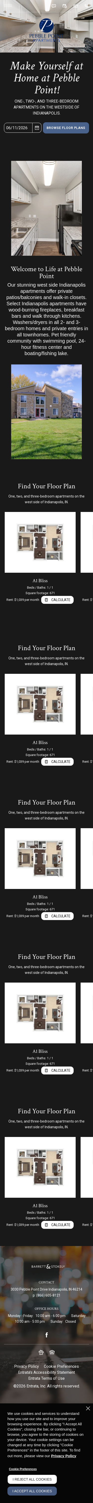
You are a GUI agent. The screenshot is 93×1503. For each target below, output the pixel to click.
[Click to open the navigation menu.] (8, 5)
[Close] (88, 1408)
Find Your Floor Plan (46, 486)
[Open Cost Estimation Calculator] (57, 600)
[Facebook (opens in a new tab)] (47, 1335)
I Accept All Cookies (32, 1491)
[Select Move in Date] (18, 128)
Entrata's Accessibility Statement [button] (46, 1372)
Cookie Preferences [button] (61, 1366)
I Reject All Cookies (32, 1479)
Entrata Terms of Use (46, 1378)
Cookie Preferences (23, 1469)
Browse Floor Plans (66, 128)
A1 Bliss (40, 581)
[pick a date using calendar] (36, 128)
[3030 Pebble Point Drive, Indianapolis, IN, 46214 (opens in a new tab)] (46, 1290)
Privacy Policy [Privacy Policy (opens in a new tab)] (26, 1366)
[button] (53, 6)
